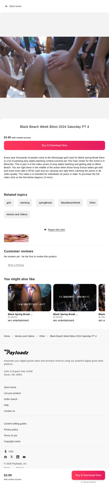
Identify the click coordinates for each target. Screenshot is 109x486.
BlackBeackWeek (70, 202)
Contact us (9, 411)
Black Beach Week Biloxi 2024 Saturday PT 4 (73, 336)
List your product (12, 393)
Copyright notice (12, 441)
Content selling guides (15, 423)
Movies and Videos (17, 214)
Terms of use (10, 435)
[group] (29, 303)
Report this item (54, 229)
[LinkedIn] (17, 456)
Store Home (13, 6)
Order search (10, 399)
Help (6, 405)
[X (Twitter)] (11, 456)
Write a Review (16, 265)
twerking (25, 202)
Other (92, 202)
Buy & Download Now (54, 145)
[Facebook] (5, 457)
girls (9, 202)
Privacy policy (11, 429)
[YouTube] (24, 457)
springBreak (45, 202)
